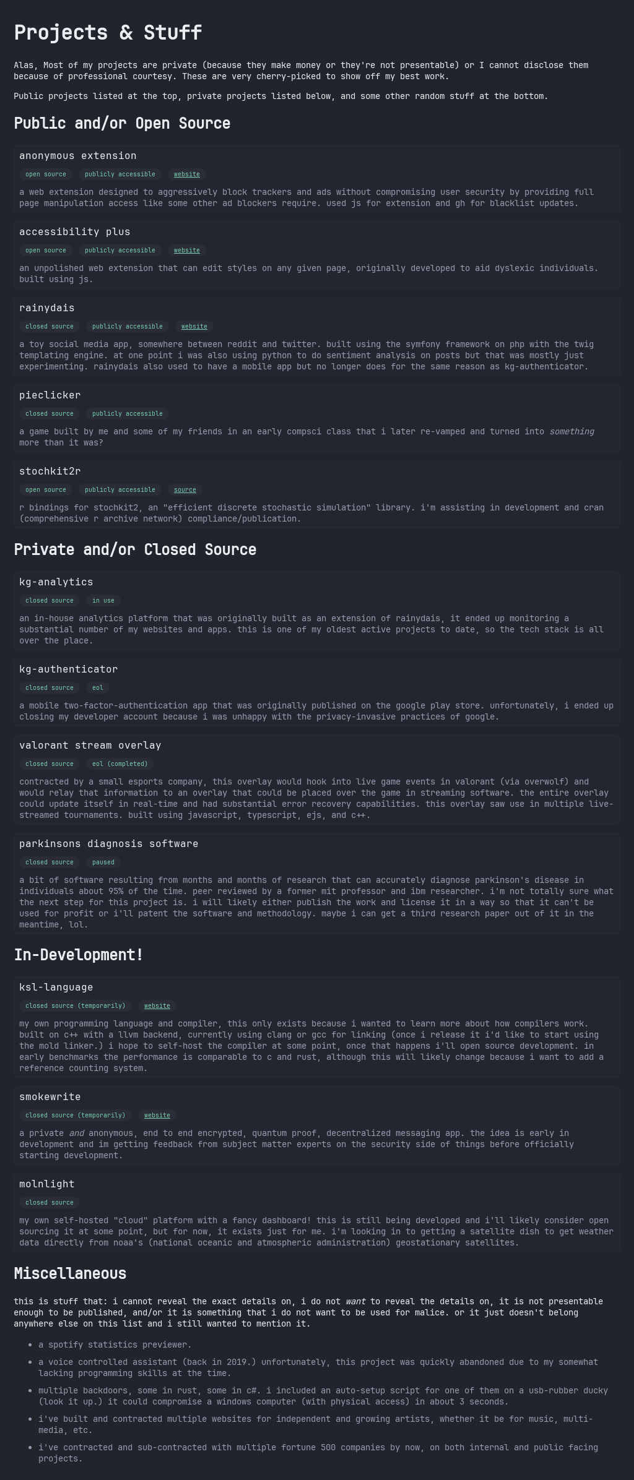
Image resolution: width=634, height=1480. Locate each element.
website (187, 174)
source (185, 490)
